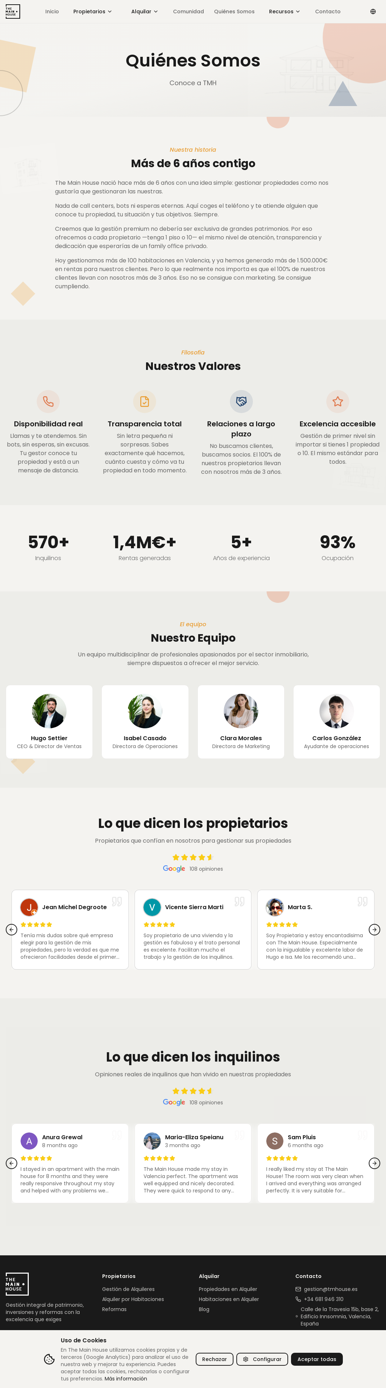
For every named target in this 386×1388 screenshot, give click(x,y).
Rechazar (214, 1359)
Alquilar (145, 11)
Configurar (262, 1359)
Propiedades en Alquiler (228, 1289)
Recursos (285, 11)
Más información (126, 1378)
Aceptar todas (317, 1359)
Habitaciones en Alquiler (229, 1299)
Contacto (328, 11)
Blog (204, 1309)
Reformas (114, 1309)
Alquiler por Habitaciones (133, 1299)
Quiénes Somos (234, 11)
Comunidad (188, 11)
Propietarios (93, 11)
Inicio (52, 11)
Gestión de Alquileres (128, 1289)
